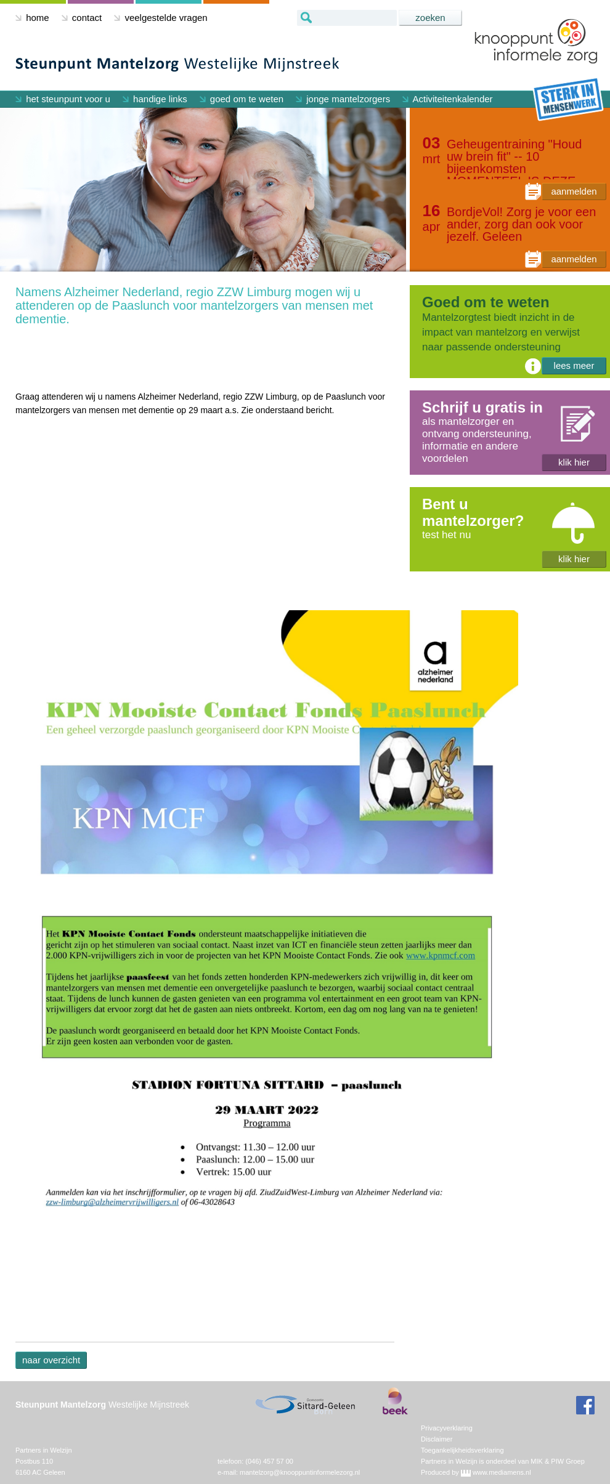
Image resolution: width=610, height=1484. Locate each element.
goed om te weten (241, 99)
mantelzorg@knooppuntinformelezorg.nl (300, 1472)
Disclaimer (436, 1439)
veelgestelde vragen (160, 17)
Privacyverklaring (447, 1428)
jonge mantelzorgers (343, 99)
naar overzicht (51, 1360)
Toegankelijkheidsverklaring (462, 1450)
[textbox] (347, 18)
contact (82, 17)
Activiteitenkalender (447, 99)
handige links (155, 99)
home (32, 17)
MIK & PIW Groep (557, 1461)
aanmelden (573, 191)
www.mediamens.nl (502, 1472)
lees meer (574, 365)
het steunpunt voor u (62, 99)
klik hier (574, 462)
